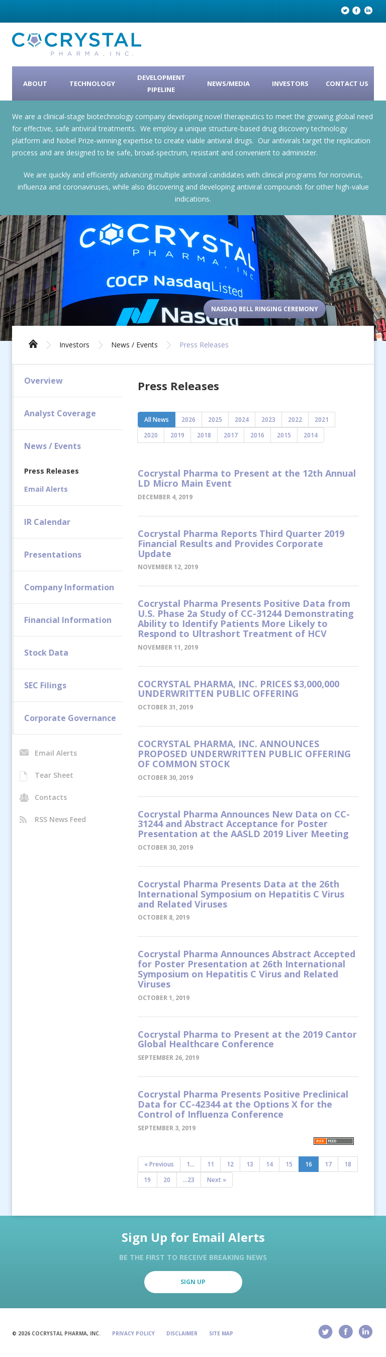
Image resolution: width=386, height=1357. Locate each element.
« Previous (159, 1164)
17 (328, 1164)
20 (166, 1179)
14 (269, 1164)
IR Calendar (47, 521)
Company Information (69, 587)
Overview (43, 380)
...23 (189, 1179)
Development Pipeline (161, 83)
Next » (216, 1179)
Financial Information (68, 619)
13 (249, 1164)
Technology (92, 83)
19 (147, 1179)
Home (33, 342)
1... (190, 1164)
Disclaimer (182, 1333)
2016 (257, 435)
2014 (311, 435)
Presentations (52, 554)
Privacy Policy (133, 1333)
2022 (295, 419)
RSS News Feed (60, 819)
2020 (151, 435)
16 (308, 1164)
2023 (268, 419)
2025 (215, 419)
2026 (188, 419)
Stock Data (46, 652)
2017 (231, 435)
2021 (322, 419)
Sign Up (193, 1282)
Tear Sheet (54, 775)
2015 (284, 435)
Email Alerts (46, 489)
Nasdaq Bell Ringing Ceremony (264, 309)
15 (289, 1164)
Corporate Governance (70, 717)
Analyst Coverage (60, 413)
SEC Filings (45, 685)
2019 (177, 435)
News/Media (228, 83)
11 (210, 1164)
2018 (204, 435)
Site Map (221, 1333)
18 (347, 1164)
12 (230, 1164)
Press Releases (204, 344)
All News (156, 419)
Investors (290, 83)
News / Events (134, 344)
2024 (242, 419)
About (35, 83)
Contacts (51, 797)
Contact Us (347, 83)
